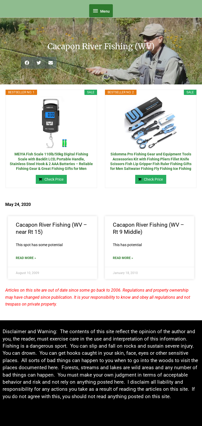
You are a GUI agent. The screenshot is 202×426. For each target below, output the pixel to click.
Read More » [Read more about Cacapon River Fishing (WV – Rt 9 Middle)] (123, 258)
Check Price (53, 179)
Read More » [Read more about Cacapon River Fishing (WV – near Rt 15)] (26, 258)
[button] (27, 63)
